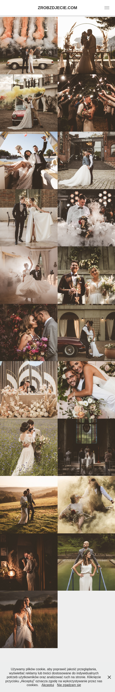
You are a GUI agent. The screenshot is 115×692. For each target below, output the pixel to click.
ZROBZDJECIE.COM (57, 7)
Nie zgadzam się (69, 685)
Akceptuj (48, 685)
